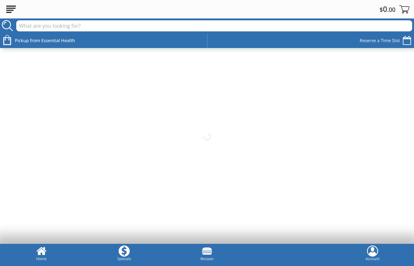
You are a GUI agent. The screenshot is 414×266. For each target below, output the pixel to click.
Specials (124, 253)
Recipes (207, 253)
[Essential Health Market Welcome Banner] (207, 137)
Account (373, 253)
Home (41, 253)
